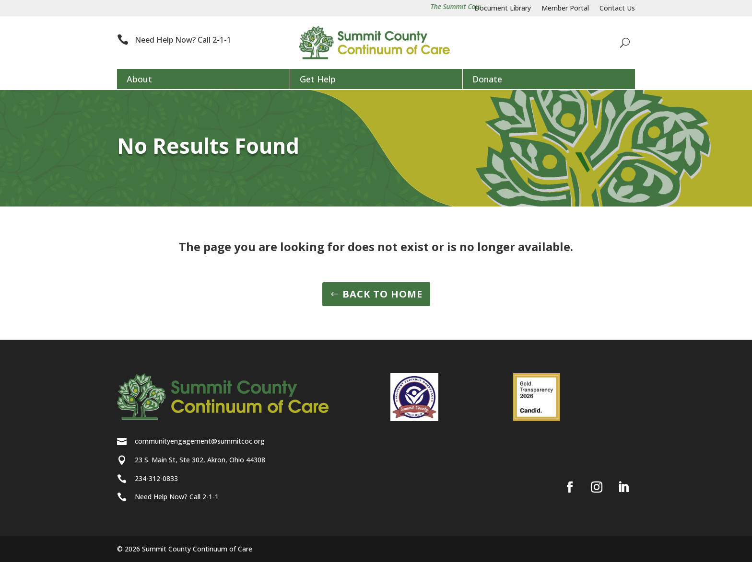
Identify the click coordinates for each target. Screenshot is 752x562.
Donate (487, 79)
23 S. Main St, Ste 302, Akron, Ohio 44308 (200, 459)
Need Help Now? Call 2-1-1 (183, 39)
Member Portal (565, 8)
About (139, 79)
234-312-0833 (156, 478)
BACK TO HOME (382, 293)
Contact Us (617, 8)
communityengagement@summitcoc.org (200, 441)
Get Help (318, 79)
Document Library (502, 8)
